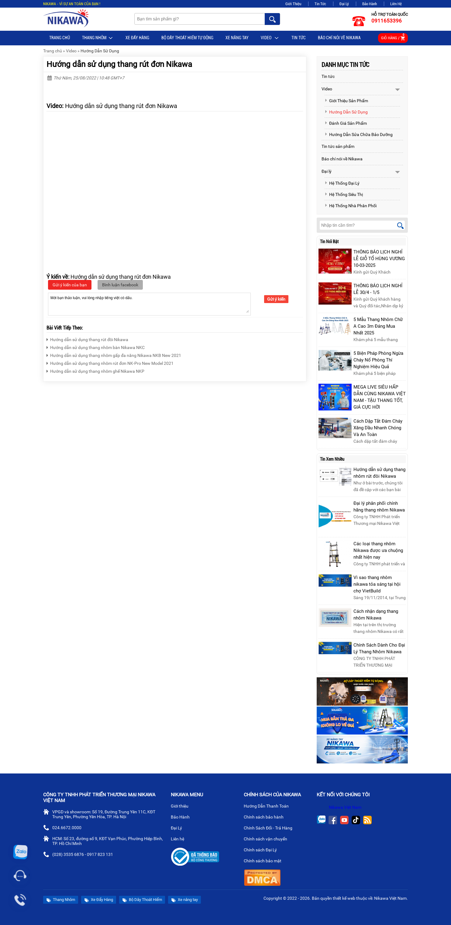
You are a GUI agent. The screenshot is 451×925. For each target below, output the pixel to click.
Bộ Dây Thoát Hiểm (142, 899)
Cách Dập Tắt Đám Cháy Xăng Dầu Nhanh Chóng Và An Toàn (377, 427)
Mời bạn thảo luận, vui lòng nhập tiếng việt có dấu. (149, 304)
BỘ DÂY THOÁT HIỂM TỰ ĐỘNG (187, 37)
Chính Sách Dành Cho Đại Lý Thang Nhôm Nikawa (379, 648)
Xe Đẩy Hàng (137, 37)
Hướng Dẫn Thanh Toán (269, 807)
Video (270, 38)
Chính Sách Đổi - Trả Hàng (270, 829)
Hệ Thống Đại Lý (342, 183)
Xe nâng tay (237, 37)
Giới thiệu (182, 807)
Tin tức (298, 37)
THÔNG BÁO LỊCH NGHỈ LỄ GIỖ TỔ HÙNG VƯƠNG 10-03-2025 (379, 258)
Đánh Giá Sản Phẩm (346, 123)
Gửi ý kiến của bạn (70, 284)
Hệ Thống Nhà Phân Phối (351, 205)
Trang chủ (59, 37)
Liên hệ (180, 839)
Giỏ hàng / (393, 37)
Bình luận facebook (120, 284)
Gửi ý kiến (276, 299)
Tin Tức (320, 4)
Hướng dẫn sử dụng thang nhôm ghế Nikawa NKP (95, 370)
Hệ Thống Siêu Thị (344, 194)
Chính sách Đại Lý (263, 850)
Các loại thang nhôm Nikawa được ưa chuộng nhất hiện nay (378, 550)
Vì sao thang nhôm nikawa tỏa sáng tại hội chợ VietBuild (377, 584)
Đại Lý (344, 4)
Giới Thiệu (293, 4)
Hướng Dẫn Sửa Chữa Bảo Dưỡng (359, 134)
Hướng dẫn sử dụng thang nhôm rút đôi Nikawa (379, 473)
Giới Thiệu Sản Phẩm (346, 100)
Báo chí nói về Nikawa (339, 37)
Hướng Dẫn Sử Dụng (100, 50)
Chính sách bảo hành (266, 818)
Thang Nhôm (97, 38)
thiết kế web (344, 898)
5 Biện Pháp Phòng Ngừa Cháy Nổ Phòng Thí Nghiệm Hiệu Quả (378, 360)
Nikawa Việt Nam (345, 807)
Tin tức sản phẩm (338, 146)
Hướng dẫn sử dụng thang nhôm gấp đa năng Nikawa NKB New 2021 (113, 354)
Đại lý (327, 171)
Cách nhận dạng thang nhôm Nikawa (375, 615)
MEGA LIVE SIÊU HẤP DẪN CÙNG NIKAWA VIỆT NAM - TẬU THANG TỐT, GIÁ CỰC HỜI (379, 397)
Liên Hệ (396, 4)
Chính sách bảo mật (264, 861)
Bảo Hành (369, 4)
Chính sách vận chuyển (268, 839)
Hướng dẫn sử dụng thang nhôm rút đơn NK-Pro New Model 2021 (110, 362)
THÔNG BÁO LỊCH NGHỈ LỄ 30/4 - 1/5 (377, 289)
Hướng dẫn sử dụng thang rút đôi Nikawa (87, 339)
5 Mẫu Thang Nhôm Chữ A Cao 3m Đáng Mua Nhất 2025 (378, 326)
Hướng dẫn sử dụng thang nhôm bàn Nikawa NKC (95, 347)
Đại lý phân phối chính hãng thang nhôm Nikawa (379, 507)
